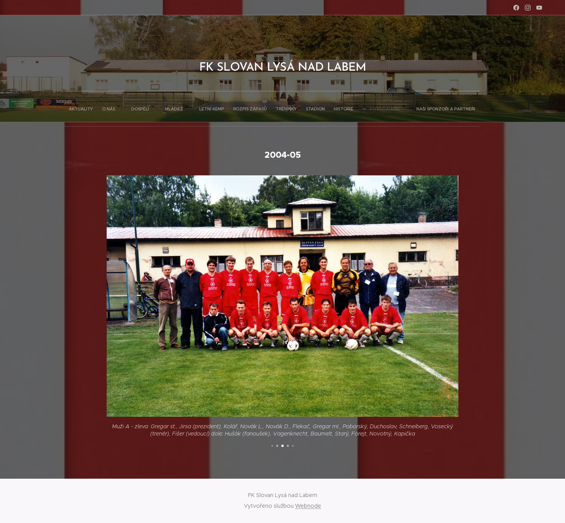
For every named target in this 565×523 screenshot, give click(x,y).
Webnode (308, 505)
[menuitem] (180, 106)
